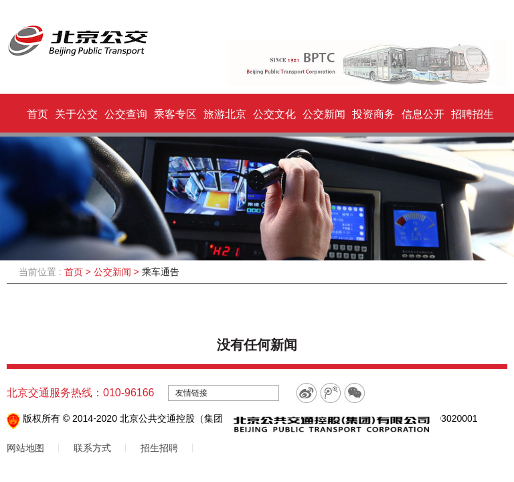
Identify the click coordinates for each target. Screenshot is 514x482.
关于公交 (76, 114)
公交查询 (125, 114)
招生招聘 (159, 448)
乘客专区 (175, 114)
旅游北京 (224, 114)
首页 (37, 114)
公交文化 (274, 114)
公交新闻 (324, 114)
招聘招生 (472, 114)
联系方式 (92, 448)
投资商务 (373, 114)
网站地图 (25, 448)
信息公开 (423, 114)
